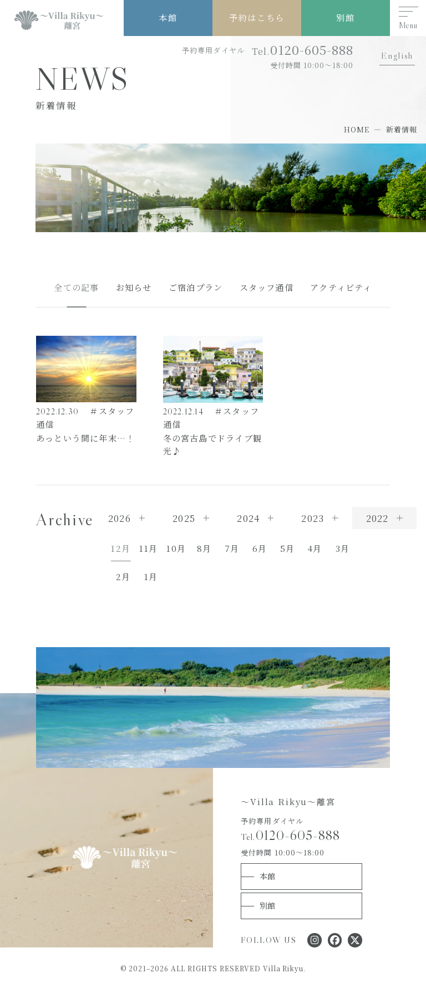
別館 (345, 17)
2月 (123, 576)
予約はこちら (256, 17)
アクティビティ (341, 287)
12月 (120, 548)
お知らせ (134, 287)
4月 (315, 548)
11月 (148, 548)
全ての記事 (76, 287)
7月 (232, 548)
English (397, 55)
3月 (342, 548)
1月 (151, 576)
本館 (168, 17)
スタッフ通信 (266, 287)
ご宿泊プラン (195, 287)
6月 (259, 548)
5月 (287, 548)
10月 (176, 548)
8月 (204, 548)
